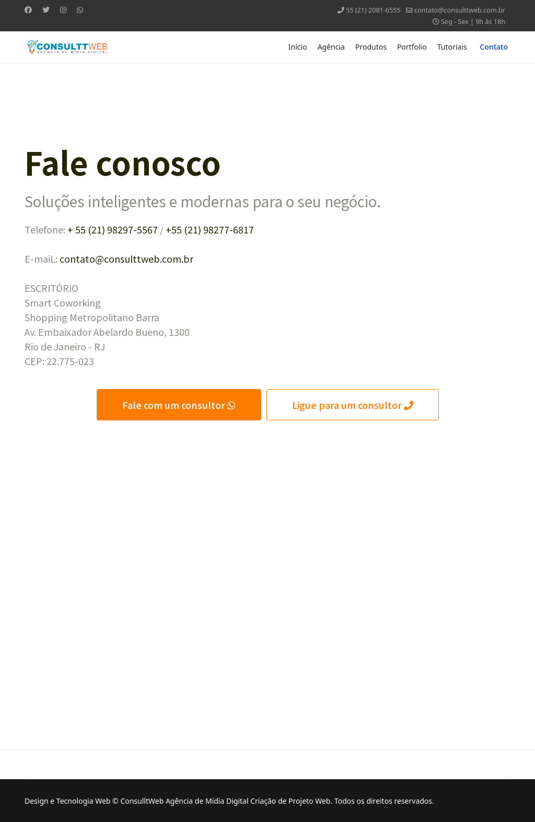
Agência (331, 47)
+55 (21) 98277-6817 (210, 229)
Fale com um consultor (179, 405)
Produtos (371, 47)
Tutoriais (452, 47)
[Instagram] (63, 10)
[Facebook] (28, 10)
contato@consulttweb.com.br (459, 10)
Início (297, 47)
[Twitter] (46, 10)
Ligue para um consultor (352, 405)
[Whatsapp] (80, 10)
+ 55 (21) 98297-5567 (111, 229)
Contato (494, 47)
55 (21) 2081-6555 (373, 10)
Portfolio (412, 47)
